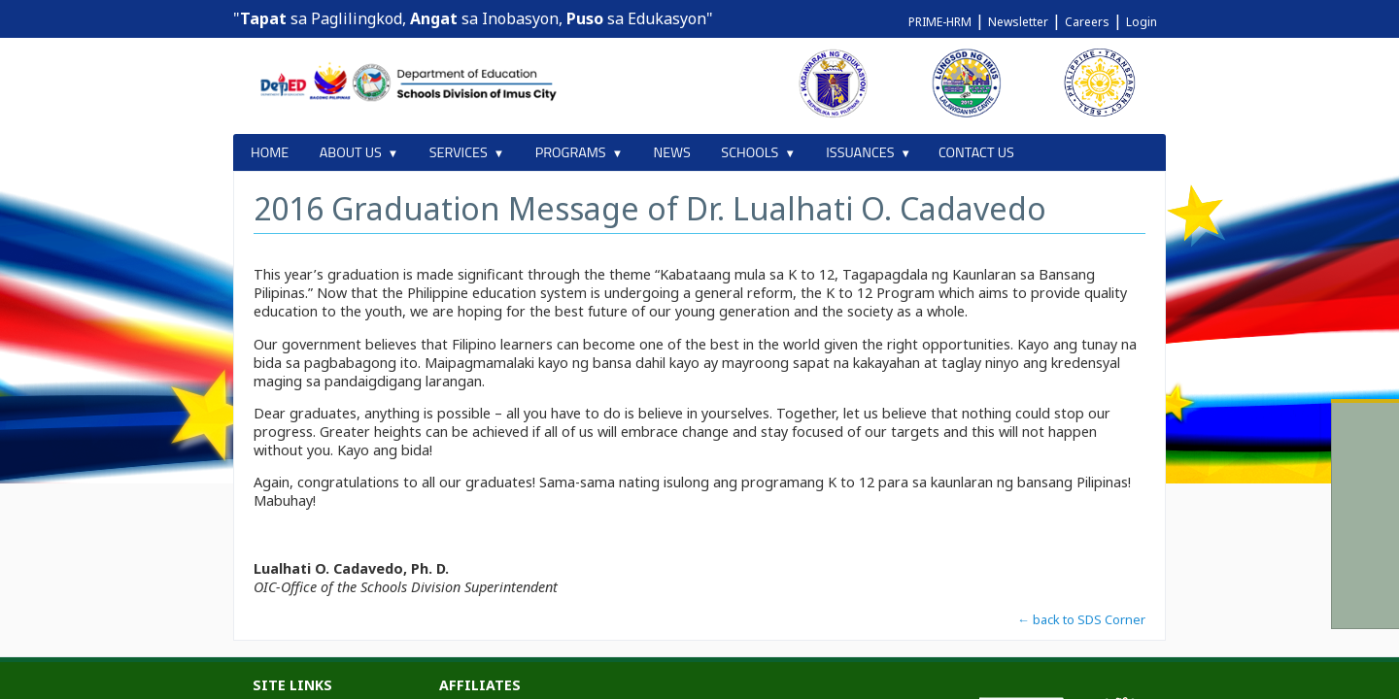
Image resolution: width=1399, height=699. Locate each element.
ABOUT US (351, 152)
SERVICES (458, 152)
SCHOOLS (749, 152)
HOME (270, 152)
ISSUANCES (860, 152)
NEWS (672, 152)
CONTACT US (976, 152)
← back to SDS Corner (1081, 619)
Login (1141, 22)
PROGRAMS (570, 152)
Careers (1087, 22)
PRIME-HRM (940, 22)
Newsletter (1018, 22)
